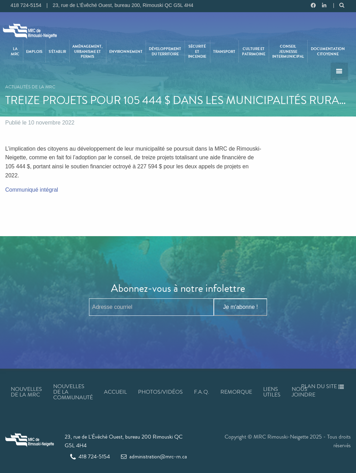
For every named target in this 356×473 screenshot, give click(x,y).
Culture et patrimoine (253, 51)
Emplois (34, 51)
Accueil (115, 392)
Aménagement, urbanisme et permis (87, 51)
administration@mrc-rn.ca (154, 456)
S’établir (57, 51)
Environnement (126, 51)
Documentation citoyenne (328, 51)
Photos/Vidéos (160, 392)
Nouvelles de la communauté (73, 391)
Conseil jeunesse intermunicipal (288, 51)
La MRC (15, 51)
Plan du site (322, 386)
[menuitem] (15, 51)
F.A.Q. (201, 392)
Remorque (236, 392)
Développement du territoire (165, 51)
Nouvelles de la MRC (26, 392)
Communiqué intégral (32, 190)
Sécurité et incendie (197, 51)
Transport (224, 51)
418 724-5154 (90, 456)
